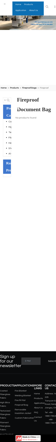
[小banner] (28, 22)
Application (39, 403)
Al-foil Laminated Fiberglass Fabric (10, 153)
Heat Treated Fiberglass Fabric (10, 143)
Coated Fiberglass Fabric (10, 121)
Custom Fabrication (24, 418)
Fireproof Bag (21, 405)
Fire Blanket (21, 391)
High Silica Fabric (10, 127)
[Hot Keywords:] (47, 6)
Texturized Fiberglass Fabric (10, 132)
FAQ (36, 412)
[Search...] (4, 100)
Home (37, 394)
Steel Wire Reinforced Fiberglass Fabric (10, 148)
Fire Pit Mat (20, 400)
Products (38, 398)
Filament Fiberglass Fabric (10, 137)
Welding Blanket (23, 396)
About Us (38, 408)
